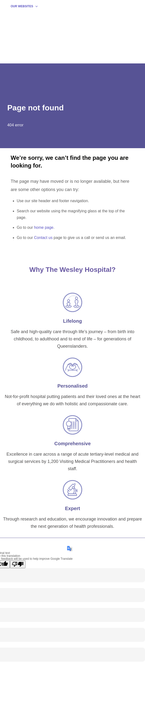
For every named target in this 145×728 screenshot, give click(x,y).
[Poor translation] (17, 564)
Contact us (43, 238)
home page (43, 227)
